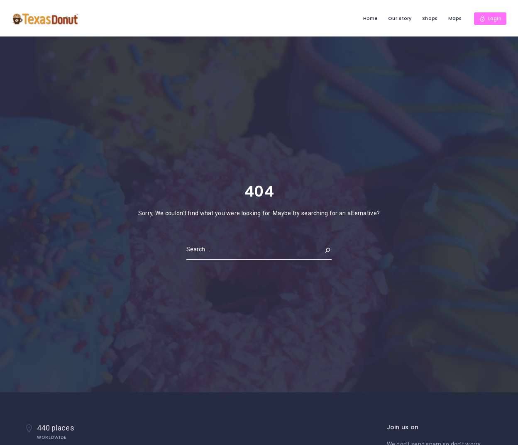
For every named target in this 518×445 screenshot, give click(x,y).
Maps (454, 18)
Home (369, 18)
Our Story (399, 18)
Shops (429, 18)
